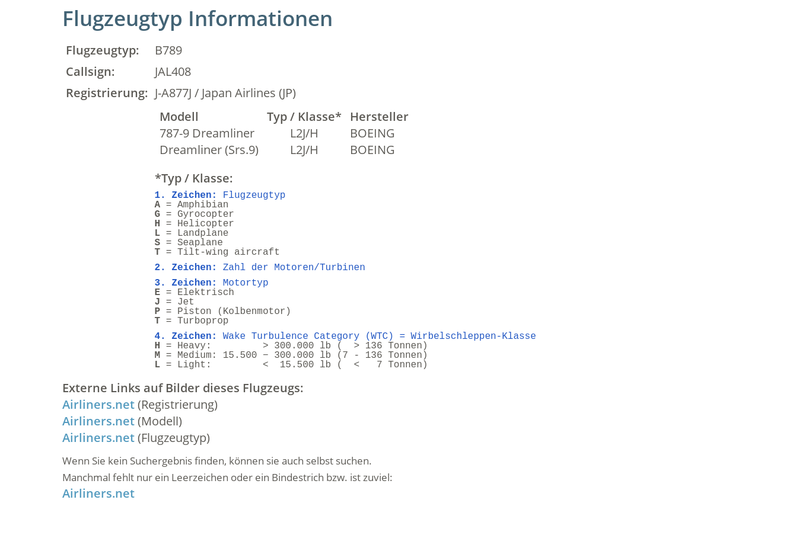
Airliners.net (98, 404)
